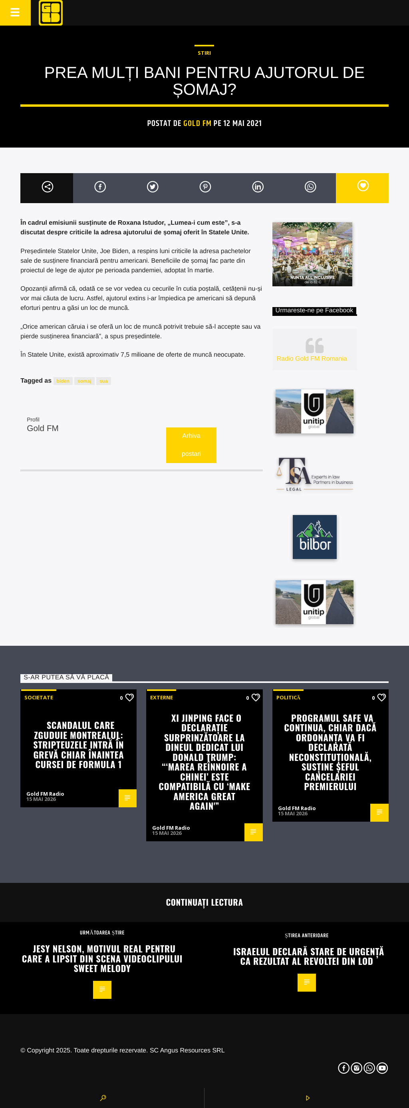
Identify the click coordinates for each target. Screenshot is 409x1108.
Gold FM (197, 123)
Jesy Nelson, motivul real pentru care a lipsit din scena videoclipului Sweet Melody (102, 958)
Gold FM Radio (45, 793)
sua (103, 381)
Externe (161, 697)
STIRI (204, 52)
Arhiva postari (191, 445)
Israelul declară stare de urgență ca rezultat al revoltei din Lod (308, 956)
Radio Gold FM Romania (312, 358)
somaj (84, 381)
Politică (288, 697)
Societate (38, 697)
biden (63, 381)
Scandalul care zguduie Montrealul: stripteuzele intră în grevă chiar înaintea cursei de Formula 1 (78, 744)
